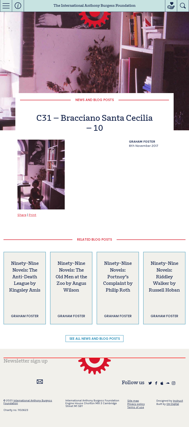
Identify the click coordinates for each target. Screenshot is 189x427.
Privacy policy (136, 404)
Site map (133, 400)
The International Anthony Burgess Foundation (94, 6)
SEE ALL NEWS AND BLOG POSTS (94, 338)
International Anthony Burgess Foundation (27, 402)
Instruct (178, 400)
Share (21, 215)
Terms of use (135, 407)
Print (32, 215)
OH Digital (172, 404)
